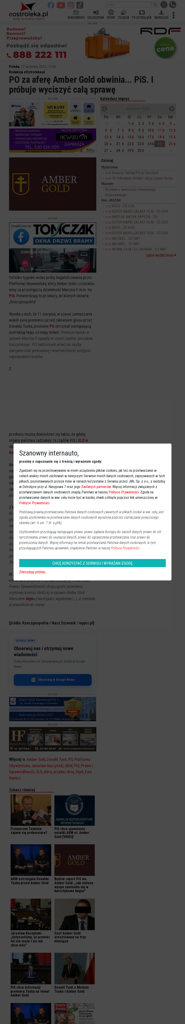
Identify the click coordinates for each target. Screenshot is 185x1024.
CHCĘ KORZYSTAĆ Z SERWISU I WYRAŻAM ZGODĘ (92, 563)
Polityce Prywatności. (125, 548)
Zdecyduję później (32, 572)
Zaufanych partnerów (96, 487)
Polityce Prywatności (124, 492)
